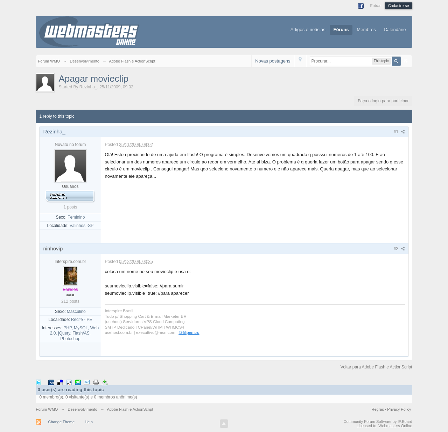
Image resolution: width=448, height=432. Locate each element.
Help (89, 422)
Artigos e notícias (308, 29)
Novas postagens (272, 61)
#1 (399, 131)
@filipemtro (188, 332)
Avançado (405, 61)
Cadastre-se (398, 5)
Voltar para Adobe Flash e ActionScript (376, 367)
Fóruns (341, 29)
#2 (399, 248)
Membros (366, 29)
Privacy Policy (399, 409)
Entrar (375, 5)
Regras (378, 409)
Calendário (395, 29)
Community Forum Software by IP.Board (378, 421)
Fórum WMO (47, 409)
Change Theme (61, 422)
